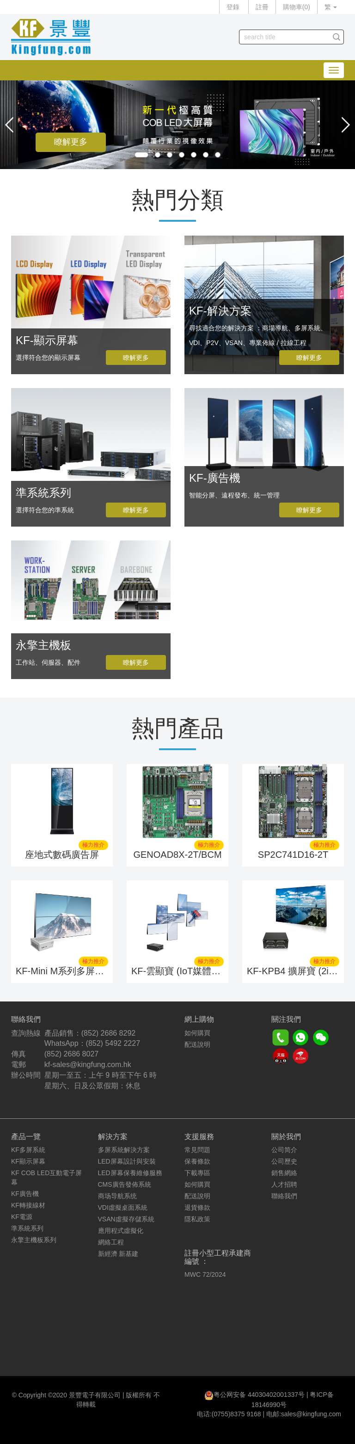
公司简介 (284, 1149)
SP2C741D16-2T (293, 854)
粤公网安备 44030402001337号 (259, 1394)
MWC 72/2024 (205, 1274)
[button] (9, 124)
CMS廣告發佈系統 (124, 1184)
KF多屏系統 (28, 1149)
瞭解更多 (70, 141)
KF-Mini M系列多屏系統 (64, 971)
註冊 (262, 7)
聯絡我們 (284, 1196)
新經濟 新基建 (118, 1253)
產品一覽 (26, 1137)
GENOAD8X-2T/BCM (177, 854)
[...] (284, 37)
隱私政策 (197, 1219)
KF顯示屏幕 (28, 1161)
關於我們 (286, 1137)
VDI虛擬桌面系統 (122, 1207)
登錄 (232, 7)
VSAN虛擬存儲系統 (126, 1219)
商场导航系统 (117, 1196)
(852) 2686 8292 (108, 1033)
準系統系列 (27, 1228)
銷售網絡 (284, 1173)
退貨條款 (197, 1207)
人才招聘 (284, 1184)
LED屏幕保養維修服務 (130, 1173)
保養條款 (197, 1161)
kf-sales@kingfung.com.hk (87, 1064)
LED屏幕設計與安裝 (127, 1161)
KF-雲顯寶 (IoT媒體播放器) (186, 971)
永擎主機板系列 (33, 1240)
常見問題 (197, 1149)
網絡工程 (111, 1242)
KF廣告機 (25, 1193)
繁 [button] (330, 7)
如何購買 (197, 1033)
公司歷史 (284, 1161)
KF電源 (21, 1216)
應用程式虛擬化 (120, 1230)
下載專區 (197, 1173)
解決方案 (113, 1137)
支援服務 (199, 1137)
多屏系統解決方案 (124, 1149)
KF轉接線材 (28, 1205)
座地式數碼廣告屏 (62, 854)
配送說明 (197, 1044)
